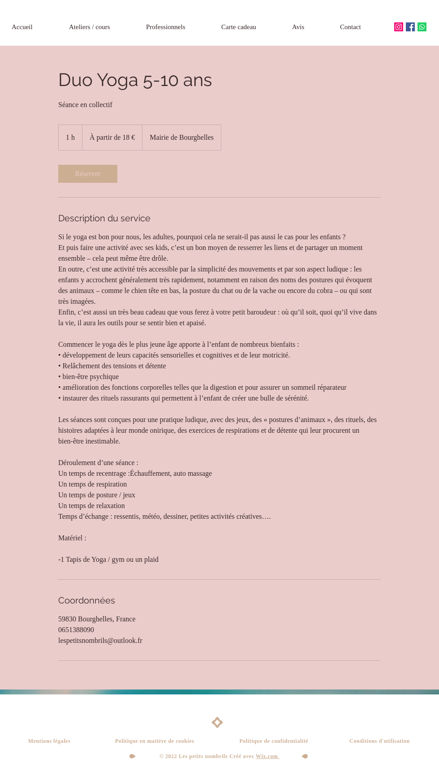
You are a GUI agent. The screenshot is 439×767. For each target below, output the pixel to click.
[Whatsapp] (421, 26)
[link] (87, 174)
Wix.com (268, 756)
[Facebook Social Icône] (410, 26)
